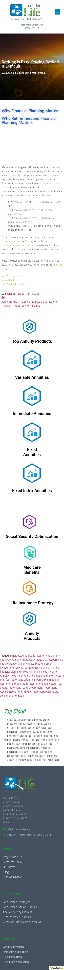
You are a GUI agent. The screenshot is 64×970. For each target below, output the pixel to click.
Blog (6, 872)
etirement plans (26, 301)
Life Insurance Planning (17, 917)
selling (4, 695)
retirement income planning (19, 245)
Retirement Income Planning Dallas (22, 293)
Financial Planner (50, 667)
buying (19, 667)
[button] (57, 12)
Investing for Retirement (47, 301)
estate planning (32, 299)
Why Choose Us (12, 857)
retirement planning (30, 305)
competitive (31, 667)
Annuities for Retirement (35, 655)
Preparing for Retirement (28, 683)
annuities (14, 655)
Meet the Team (12, 862)
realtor (25, 687)
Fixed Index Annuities (22, 675)
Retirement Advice (36, 755)
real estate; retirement (43, 751)
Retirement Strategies (17, 902)
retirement (36, 687)
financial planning (10, 671)
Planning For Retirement (27, 747)
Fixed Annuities (31, 671)
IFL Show (9, 867)
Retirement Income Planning (20, 907)
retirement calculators (45, 691)
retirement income (11, 305)
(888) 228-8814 (32, 28)
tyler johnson (16, 695)
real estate (50, 683)
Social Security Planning (17, 912)
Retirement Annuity (20, 691)
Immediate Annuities (15, 952)
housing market (45, 675)
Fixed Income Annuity (17, 739)
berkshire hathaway (17, 727)
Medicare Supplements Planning (22, 922)
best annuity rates (22, 663)
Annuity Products (22, 659)
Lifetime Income (33, 679)
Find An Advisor (12, 877)
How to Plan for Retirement (29, 743)
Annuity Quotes (42, 659)
